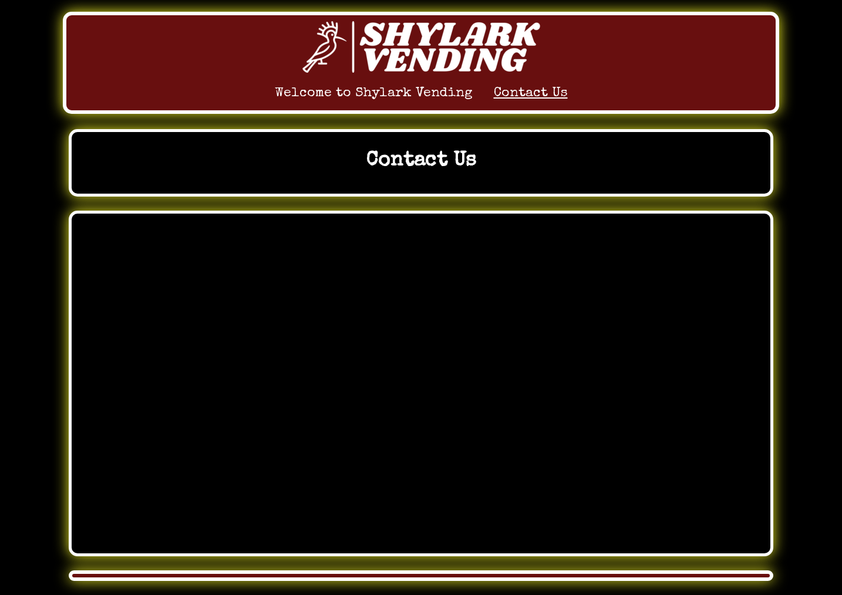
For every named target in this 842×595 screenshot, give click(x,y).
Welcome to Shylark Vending (374, 93)
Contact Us (531, 93)
